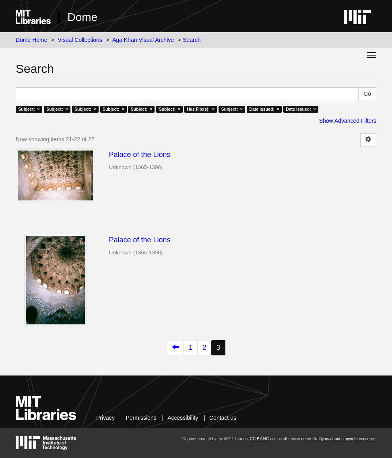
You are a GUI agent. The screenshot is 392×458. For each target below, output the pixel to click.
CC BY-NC (259, 439)
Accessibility (182, 418)
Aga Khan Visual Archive (143, 40)
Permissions (141, 418)
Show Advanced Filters (347, 121)
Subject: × (28, 109)
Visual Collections (80, 40)
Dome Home (31, 40)
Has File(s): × (201, 109)
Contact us (222, 418)
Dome (82, 17)
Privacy (105, 418)
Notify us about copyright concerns (344, 439)
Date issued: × (264, 109)
